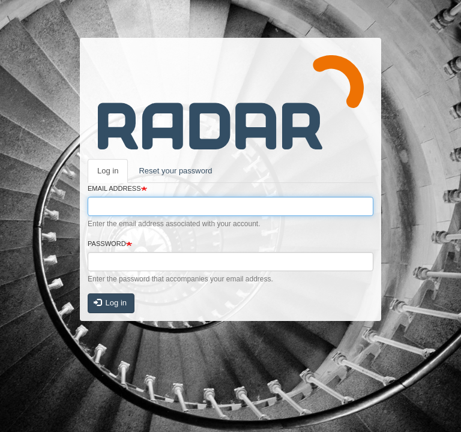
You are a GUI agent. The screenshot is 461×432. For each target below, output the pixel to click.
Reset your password (175, 170)
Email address (114, 188)
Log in (107, 170)
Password (107, 243)
